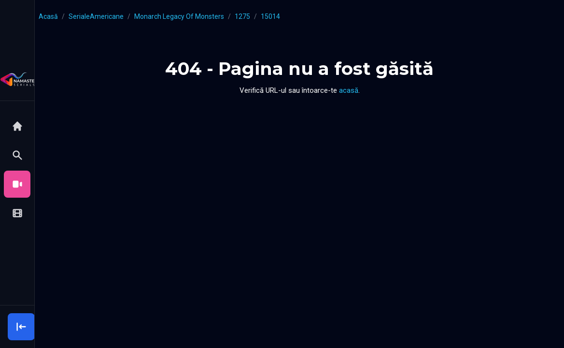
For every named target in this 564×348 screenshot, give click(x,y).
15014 (270, 16)
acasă (348, 90)
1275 (242, 16)
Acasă (48, 16)
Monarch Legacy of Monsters (179, 16)
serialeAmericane (96, 16)
